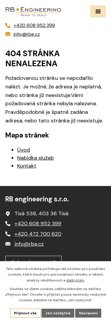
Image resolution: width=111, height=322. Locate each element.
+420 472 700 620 (38, 233)
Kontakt (26, 165)
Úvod (23, 149)
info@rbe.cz (29, 243)
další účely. (75, 280)
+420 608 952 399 (38, 223)
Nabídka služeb (35, 157)
